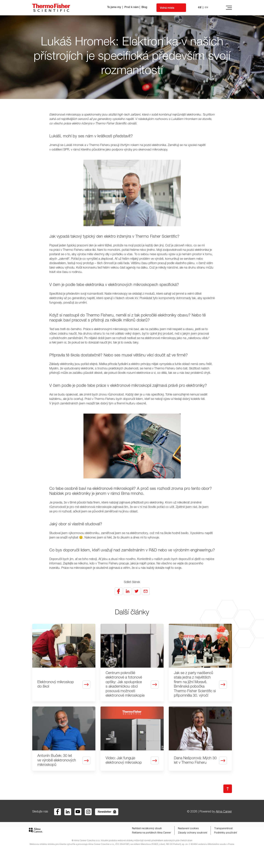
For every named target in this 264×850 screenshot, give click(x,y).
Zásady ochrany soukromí (192, 832)
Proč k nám (131, 7)
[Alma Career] (35, 830)
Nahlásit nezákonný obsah (147, 828)
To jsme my (114, 7)
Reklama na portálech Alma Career (151, 832)
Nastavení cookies (188, 828)
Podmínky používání (225, 832)
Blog (144, 7)
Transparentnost (223, 828)
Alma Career (224, 811)
